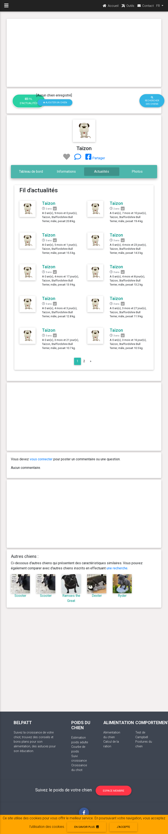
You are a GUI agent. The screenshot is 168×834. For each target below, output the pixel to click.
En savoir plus (86, 826)
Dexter (97, 596)
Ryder (122, 596)
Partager (95, 158)
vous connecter (41, 459)
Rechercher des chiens (152, 100)
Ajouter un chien (55, 102)
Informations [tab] (66, 171)
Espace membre (113, 790)
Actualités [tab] (101, 171)
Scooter (20, 596)
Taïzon (48, 203)
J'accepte (123, 826)
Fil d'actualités (29, 101)
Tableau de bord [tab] (31, 171)
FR (158, 7)
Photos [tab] (137, 171)
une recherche (117, 568)
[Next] (90, 361)
